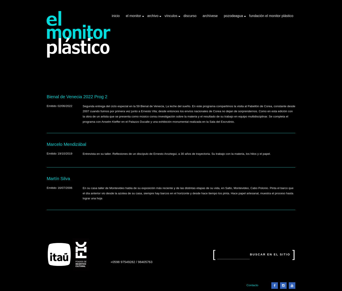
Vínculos (171, 17)
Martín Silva (58, 178)
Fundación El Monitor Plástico (271, 16)
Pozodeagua (234, 17)
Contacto (252, 285)
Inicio (116, 16)
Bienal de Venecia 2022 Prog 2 (77, 96)
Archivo (153, 17)
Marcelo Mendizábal (66, 144)
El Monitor (134, 17)
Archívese (210, 16)
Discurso (190, 16)
